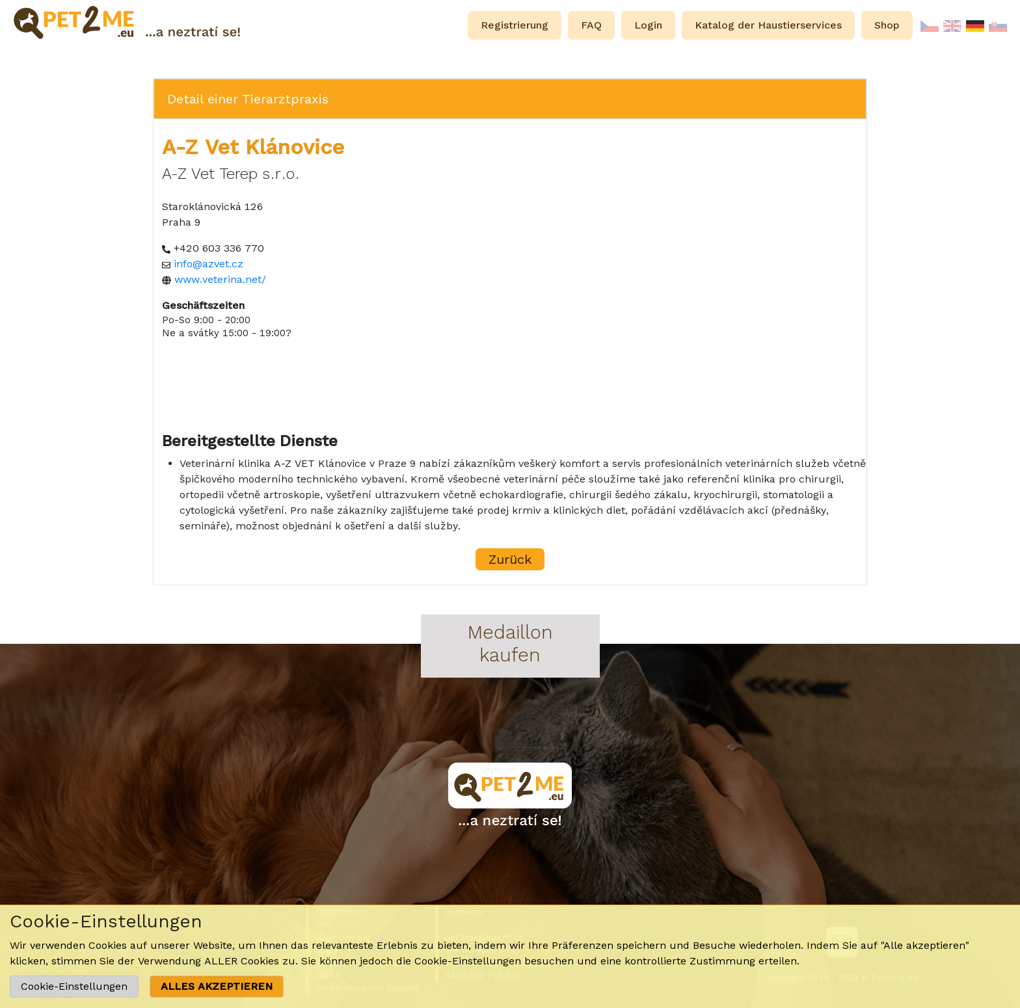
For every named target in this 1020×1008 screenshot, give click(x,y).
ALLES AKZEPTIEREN (217, 986)
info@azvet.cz (208, 264)
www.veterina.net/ (220, 279)
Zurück (510, 559)
